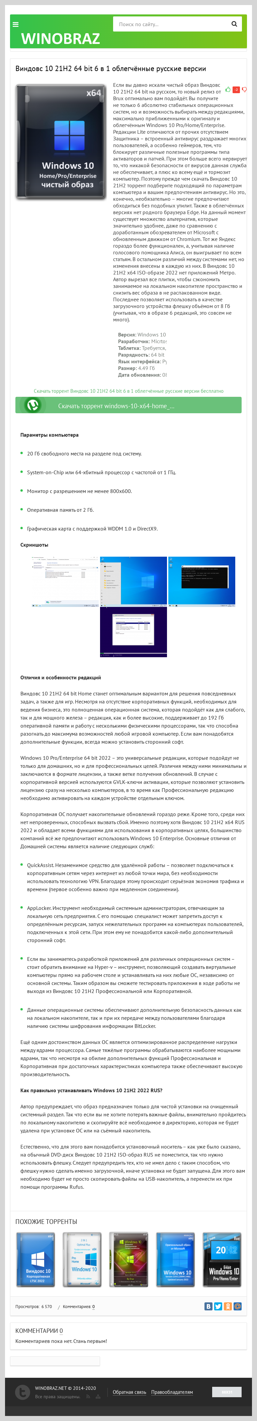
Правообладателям (172, 1392)
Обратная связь (129, 1392)
